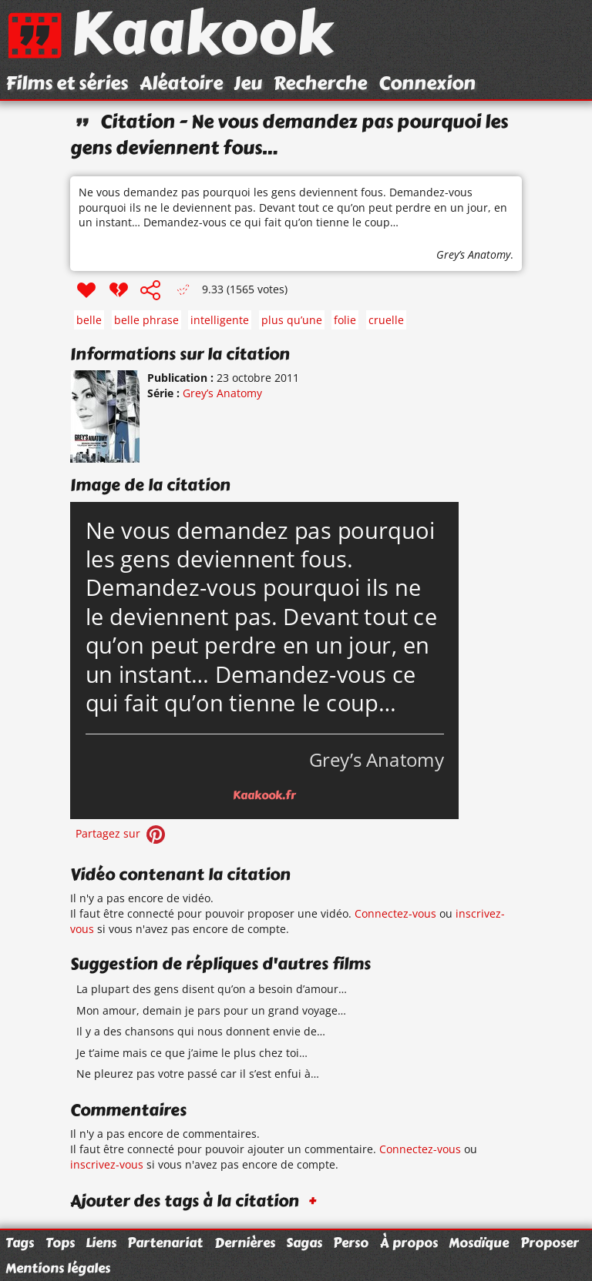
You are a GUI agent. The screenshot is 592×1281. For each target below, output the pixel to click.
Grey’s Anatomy (473, 254)
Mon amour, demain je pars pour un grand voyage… (211, 1010)
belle (89, 320)
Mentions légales (57, 1268)
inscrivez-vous (106, 1164)
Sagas (304, 1243)
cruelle (386, 320)
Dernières (244, 1243)
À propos (409, 1243)
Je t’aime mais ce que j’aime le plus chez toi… (192, 1052)
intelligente (219, 320)
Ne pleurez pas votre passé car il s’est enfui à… (197, 1073)
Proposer (549, 1243)
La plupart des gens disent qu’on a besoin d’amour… (211, 989)
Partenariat (165, 1243)
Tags (19, 1243)
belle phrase (146, 320)
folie (345, 320)
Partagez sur (122, 833)
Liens (101, 1243)
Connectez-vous (395, 913)
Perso (350, 1243)
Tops (60, 1243)
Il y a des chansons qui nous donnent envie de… (200, 1031)
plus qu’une (291, 320)
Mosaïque (479, 1243)
